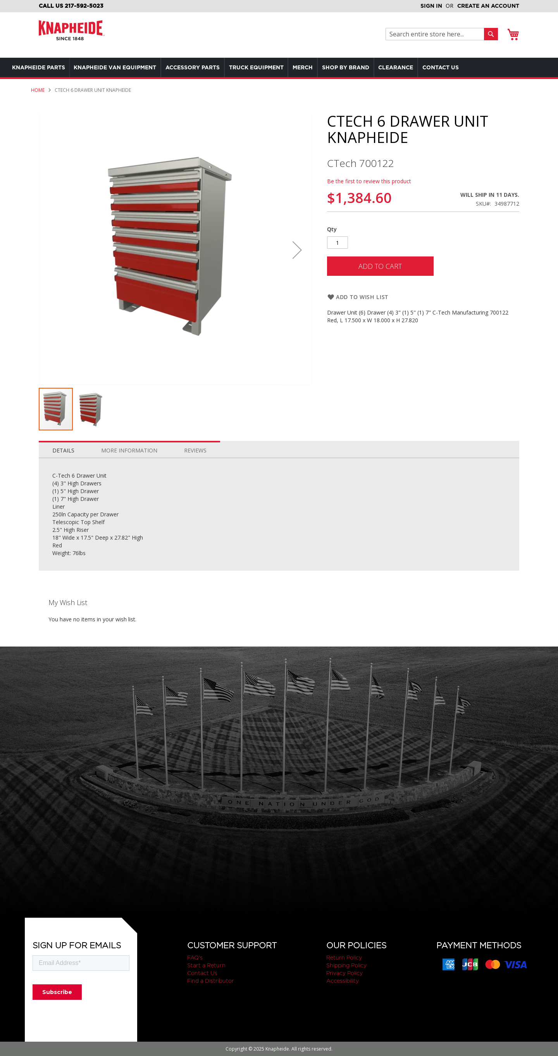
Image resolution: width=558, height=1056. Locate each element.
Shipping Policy (346, 965)
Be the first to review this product (369, 181)
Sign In (431, 6)
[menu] (263, 67)
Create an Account (488, 6)
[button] (297, 250)
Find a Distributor (210, 981)
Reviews (195, 450)
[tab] (63, 448)
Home (38, 90)
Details (63, 450)
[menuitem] (40, 67)
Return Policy (344, 958)
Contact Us (202, 973)
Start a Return (206, 965)
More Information (129, 450)
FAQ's (195, 958)
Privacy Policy (344, 973)
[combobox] (437, 34)
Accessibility (342, 981)
